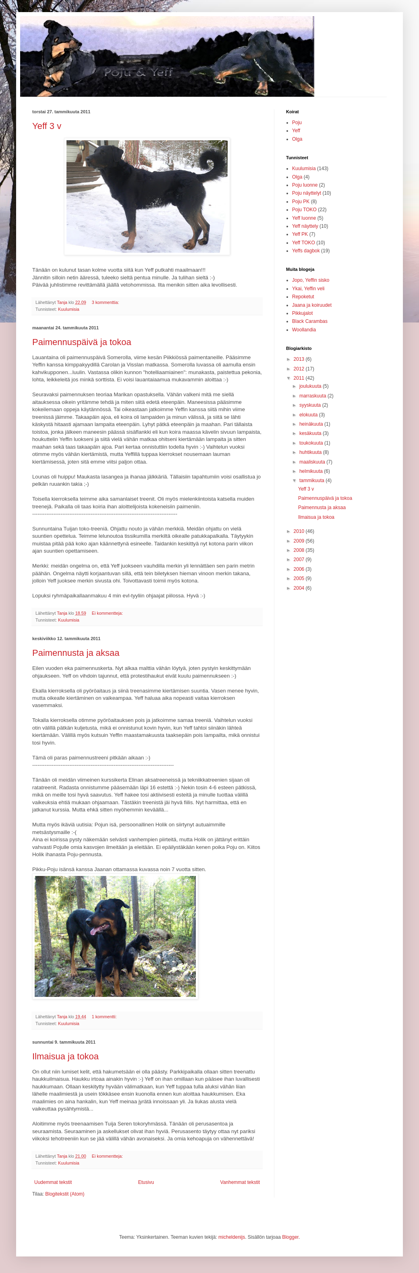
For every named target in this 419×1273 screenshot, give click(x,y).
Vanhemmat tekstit (240, 1182)
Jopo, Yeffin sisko (311, 280)
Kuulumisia (68, 309)
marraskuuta (313, 396)
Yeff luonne (304, 218)
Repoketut (303, 297)
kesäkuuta (311, 433)
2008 (300, 550)
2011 (300, 378)
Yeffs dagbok (306, 251)
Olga (297, 139)
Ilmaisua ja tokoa (65, 1056)
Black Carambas (310, 321)
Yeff (296, 130)
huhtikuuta (311, 452)
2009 (300, 541)
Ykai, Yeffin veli (308, 288)
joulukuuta (311, 386)
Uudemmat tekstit (53, 1182)
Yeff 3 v (46, 126)
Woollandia (304, 330)
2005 (300, 578)
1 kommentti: (105, 1016)
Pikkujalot (302, 313)
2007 (300, 559)
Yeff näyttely (305, 226)
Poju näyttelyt (306, 193)
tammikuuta (312, 480)
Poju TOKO (304, 209)
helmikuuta (311, 471)
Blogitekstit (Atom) (64, 1194)
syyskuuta (310, 405)
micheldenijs (231, 1237)
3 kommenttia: (106, 302)
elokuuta (309, 415)
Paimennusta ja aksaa (75, 653)
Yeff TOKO (303, 242)
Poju (297, 122)
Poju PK (300, 201)
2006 (300, 569)
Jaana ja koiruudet (312, 305)
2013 (300, 359)
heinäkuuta (311, 424)
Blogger (290, 1237)
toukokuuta (311, 443)
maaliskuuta (312, 462)
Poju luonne (304, 185)
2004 (300, 588)
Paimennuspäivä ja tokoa (81, 342)
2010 (300, 531)
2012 (300, 369)
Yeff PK (300, 234)
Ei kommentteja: (108, 613)
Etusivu (146, 1182)
